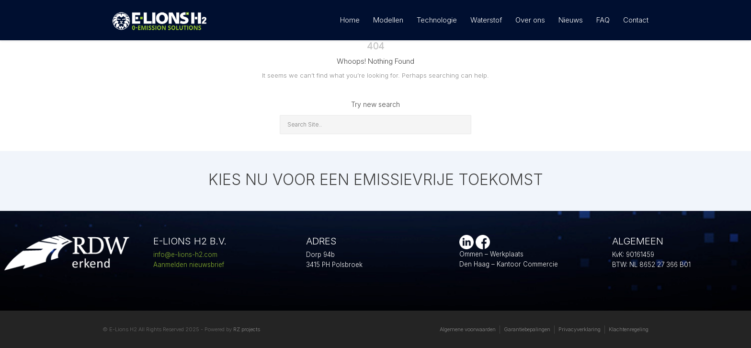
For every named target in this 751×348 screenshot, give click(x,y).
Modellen (388, 19)
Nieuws (570, 19)
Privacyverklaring (579, 329)
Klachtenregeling (629, 329)
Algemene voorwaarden (468, 329)
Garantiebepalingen (527, 329)
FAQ (603, 19)
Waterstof (486, 19)
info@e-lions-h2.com (185, 254)
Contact (636, 19)
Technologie (437, 19)
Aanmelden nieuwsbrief (188, 264)
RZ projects (246, 329)
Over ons (530, 19)
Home (350, 19)
